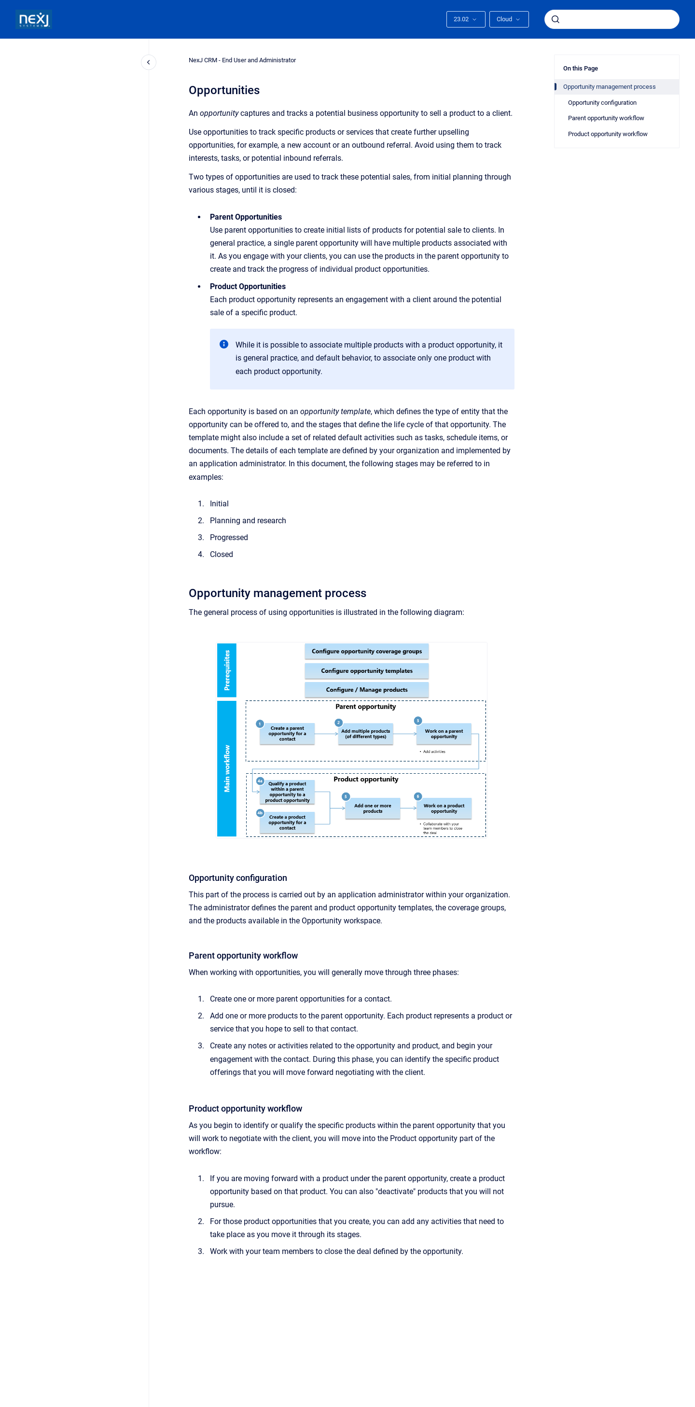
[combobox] (612, 19)
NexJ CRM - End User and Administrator (242, 60)
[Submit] (555, 19)
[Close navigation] (148, 62)
